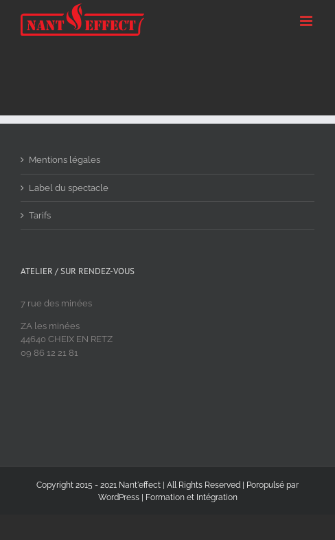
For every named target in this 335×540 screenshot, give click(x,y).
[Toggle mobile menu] (307, 21)
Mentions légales (64, 160)
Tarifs (40, 215)
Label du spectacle (68, 188)
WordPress (118, 497)
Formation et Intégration (192, 497)
